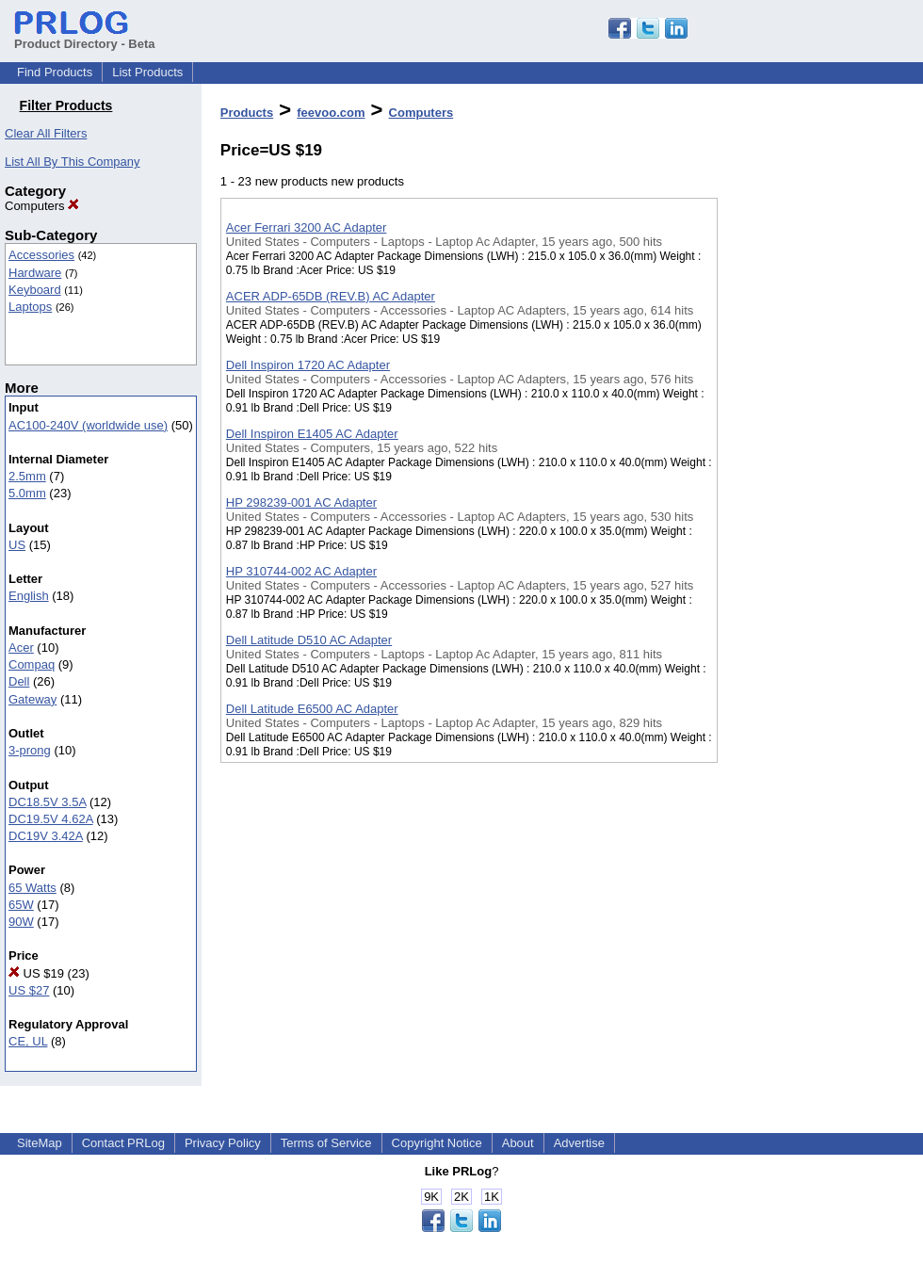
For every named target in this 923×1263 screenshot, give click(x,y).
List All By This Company (72, 161)
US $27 (28, 990)
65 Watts (32, 888)
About (518, 1143)
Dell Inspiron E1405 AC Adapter (312, 434)
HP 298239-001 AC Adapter (301, 502)
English (28, 596)
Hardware (34, 273)
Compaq (31, 664)
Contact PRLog (123, 1143)
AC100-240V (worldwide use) (88, 425)
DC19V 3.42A (45, 836)
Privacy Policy (223, 1143)
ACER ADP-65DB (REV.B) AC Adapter (330, 296)
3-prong (29, 750)
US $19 (36, 973)
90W (21, 922)
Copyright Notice (437, 1143)
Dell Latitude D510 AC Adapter (309, 640)
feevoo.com (330, 112)
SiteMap (39, 1143)
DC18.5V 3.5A (47, 802)
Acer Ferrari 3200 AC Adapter (306, 227)
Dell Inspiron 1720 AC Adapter (308, 365)
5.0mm (27, 493)
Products (246, 112)
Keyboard (34, 290)
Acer (21, 647)
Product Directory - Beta (84, 37)
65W (21, 905)
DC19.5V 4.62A (50, 819)
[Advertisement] (812, 488)
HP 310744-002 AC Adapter (301, 571)
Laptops (30, 307)
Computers (42, 206)
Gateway (32, 699)
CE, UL (27, 1041)
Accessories (41, 255)
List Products (147, 72)
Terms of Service (326, 1143)
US (16, 545)
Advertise (579, 1143)
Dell (18, 681)
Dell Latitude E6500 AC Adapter (312, 709)
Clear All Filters (46, 133)
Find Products (54, 72)
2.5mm (27, 476)
